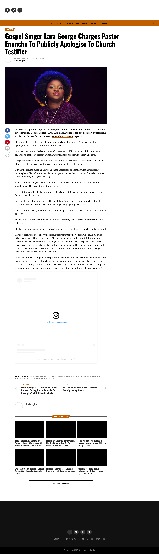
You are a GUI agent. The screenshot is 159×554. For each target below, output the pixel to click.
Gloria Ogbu (20, 61)
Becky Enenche (47, 376)
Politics (60, 23)
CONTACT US (100, 539)
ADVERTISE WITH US (86, 539)
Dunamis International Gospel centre (72, 376)
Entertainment (82, 23)
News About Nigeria (62, 136)
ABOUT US (57, 539)
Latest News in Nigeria (25, 379)
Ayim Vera (35, 376)
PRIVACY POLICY (70, 539)
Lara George (96, 376)
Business (94, 23)
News (51, 23)
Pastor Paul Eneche (45, 379)
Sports (70, 23)
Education (106, 23)
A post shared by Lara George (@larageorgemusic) (56, 359)
